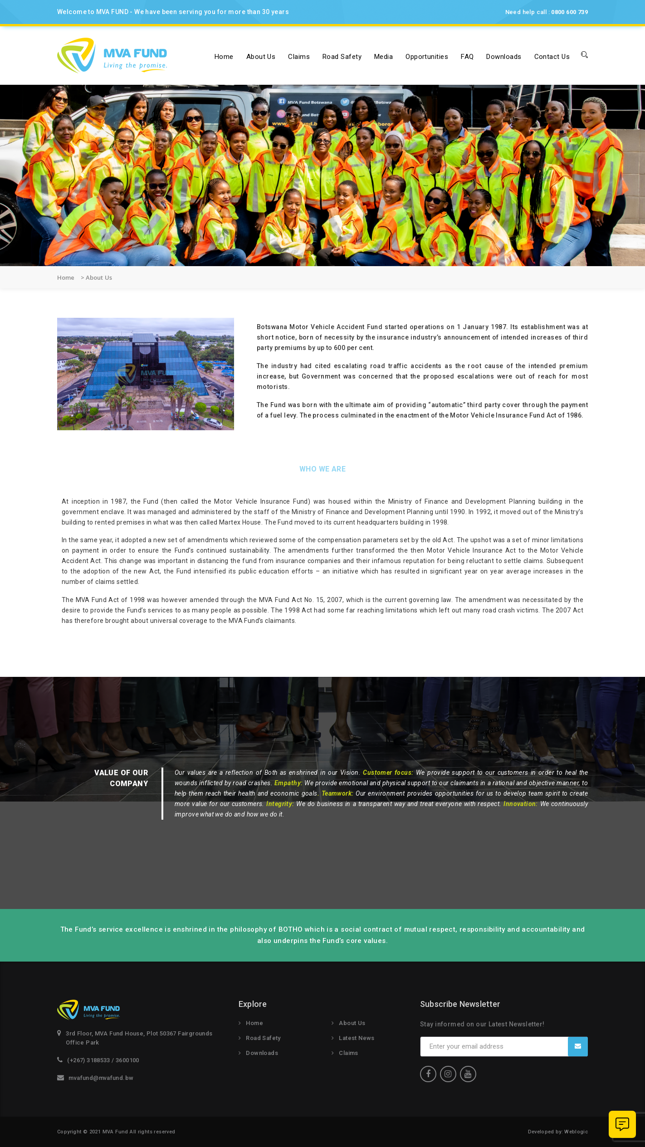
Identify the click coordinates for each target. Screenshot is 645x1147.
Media (383, 57)
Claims (299, 57)
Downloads (503, 57)
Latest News (356, 1038)
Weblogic (576, 1132)
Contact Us (552, 57)
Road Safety (342, 57)
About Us (352, 1023)
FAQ (467, 57)
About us (261, 57)
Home (224, 57)
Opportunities (427, 57)
